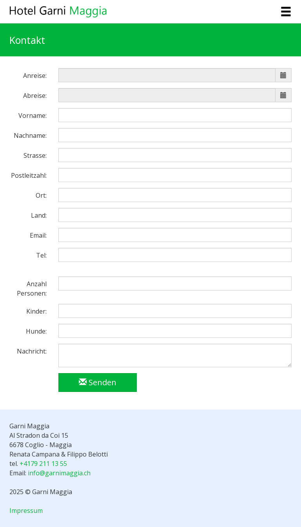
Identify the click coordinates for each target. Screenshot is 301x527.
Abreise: (35, 95)
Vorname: (32, 115)
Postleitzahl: (29, 175)
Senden (97, 382)
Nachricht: (32, 351)
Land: (39, 215)
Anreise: (35, 75)
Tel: (41, 255)
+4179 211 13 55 (43, 463)
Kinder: (36, 311)
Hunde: (36, 331)
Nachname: (30, 135)
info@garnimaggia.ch (59, 473)
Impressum (26, 510)
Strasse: (35, 155)
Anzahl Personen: (32, 289)
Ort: (41, 195)
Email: (38, 235)
